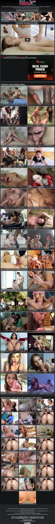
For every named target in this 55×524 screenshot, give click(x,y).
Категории (19, 9)
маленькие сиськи (26, 57)
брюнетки (33, 57)
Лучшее (24, 9)
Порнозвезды (35, 9)
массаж (16, 57)
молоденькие (6, 57)
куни (19, 57)
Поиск (29, 9)
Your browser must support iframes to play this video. (27, 39)
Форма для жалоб (27, 519)
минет (12, 57)
